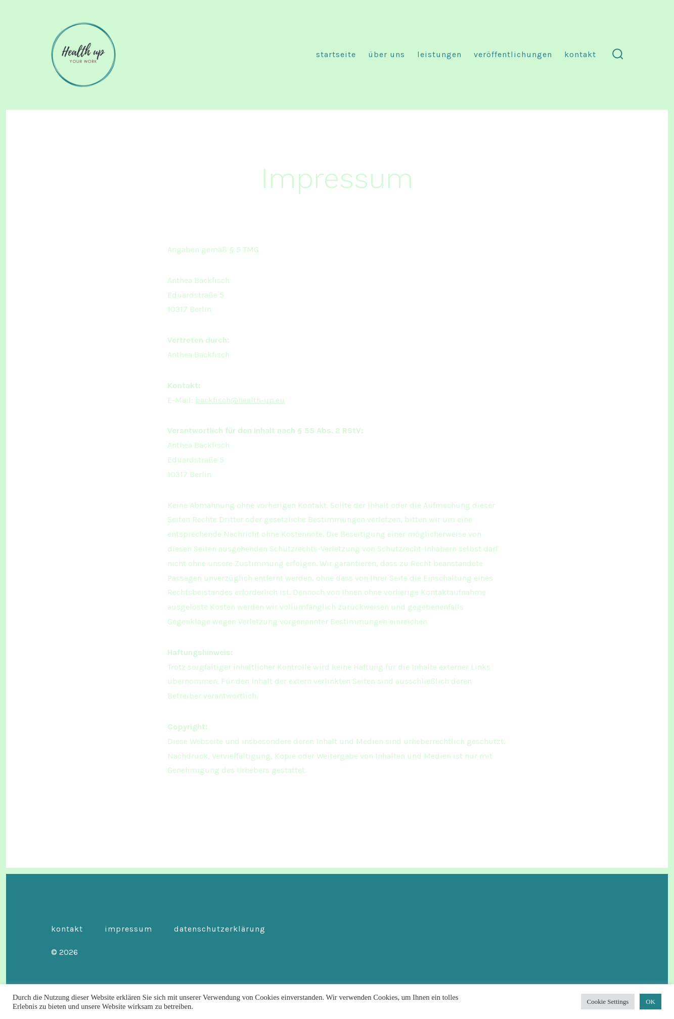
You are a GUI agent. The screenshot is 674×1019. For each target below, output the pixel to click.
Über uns (386, 54)
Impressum (128, 929)
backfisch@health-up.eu (240, 400)
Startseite (336, 54)
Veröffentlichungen (513, 54)
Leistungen (439, 54)
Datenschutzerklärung (219, 929)
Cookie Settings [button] (608, 1001)
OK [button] (650, 1001)
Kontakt (580, 54)
